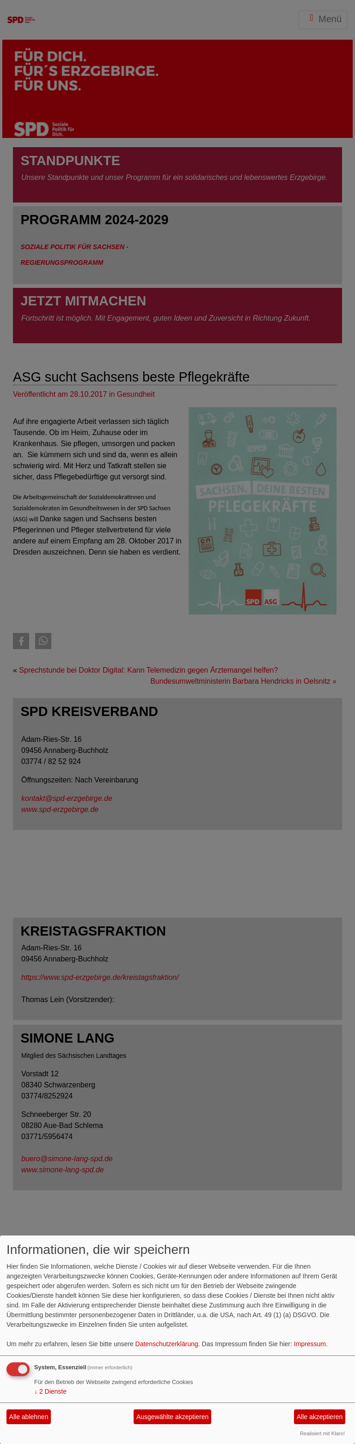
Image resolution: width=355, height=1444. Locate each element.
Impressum (310, 1344)
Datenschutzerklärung (166, 1344)
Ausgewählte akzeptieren (172, 1416)
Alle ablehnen (29, 1416)
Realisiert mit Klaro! (322, 1433)
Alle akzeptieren (320, 1416)
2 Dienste (50, 1391)
